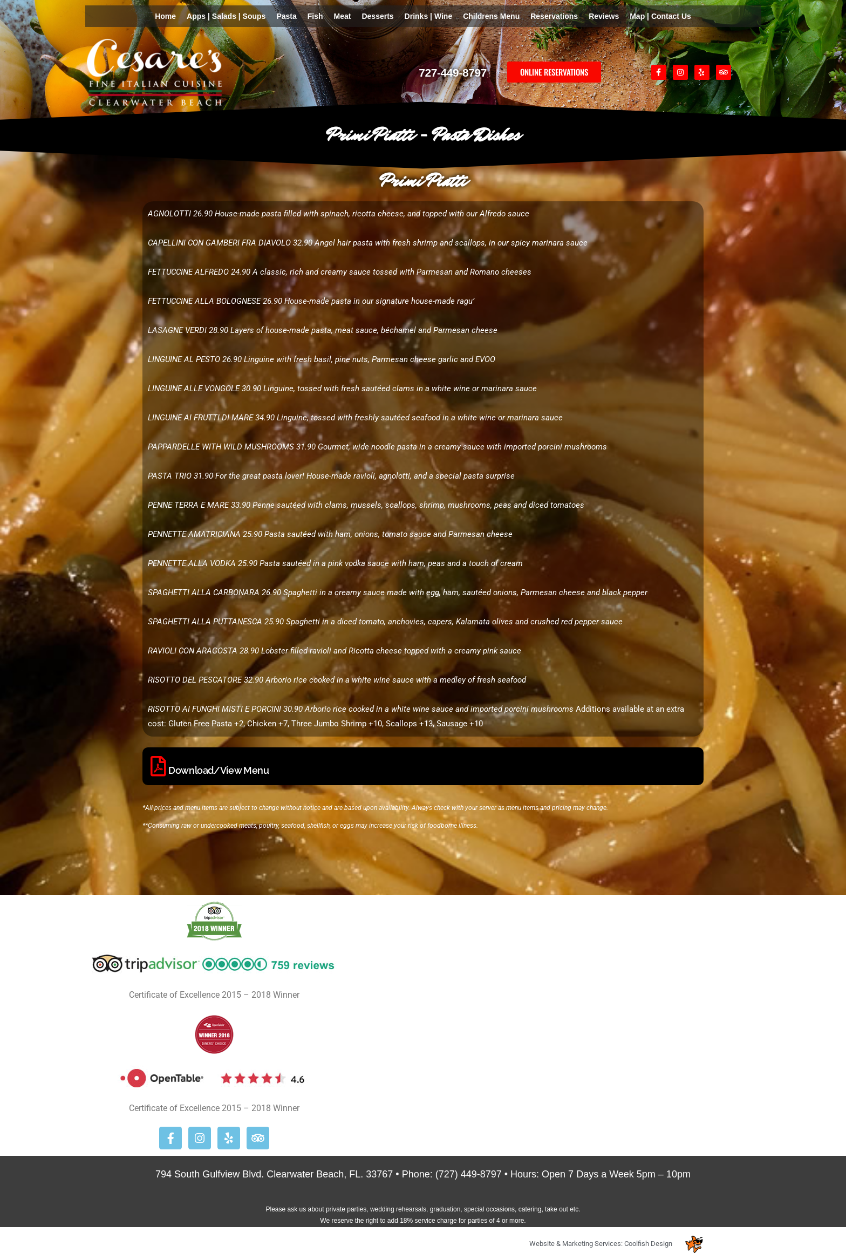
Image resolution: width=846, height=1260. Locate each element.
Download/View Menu (218, 770)
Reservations (554, 16)
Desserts (377, 16)
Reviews (604, 16)
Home (165, 16)
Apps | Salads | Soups (226, 16)
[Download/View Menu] (158, 766)
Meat (342, 16)
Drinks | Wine (429, 16)
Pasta (286, 16)
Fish (315, 16)
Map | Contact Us (660, 16)
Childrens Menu (491, 16)
